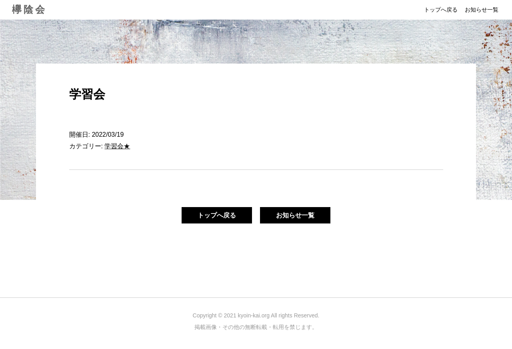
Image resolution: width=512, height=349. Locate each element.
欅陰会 (29, 9)
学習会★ (117, 146)
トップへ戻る (441, 9)
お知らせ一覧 (481, 9)
